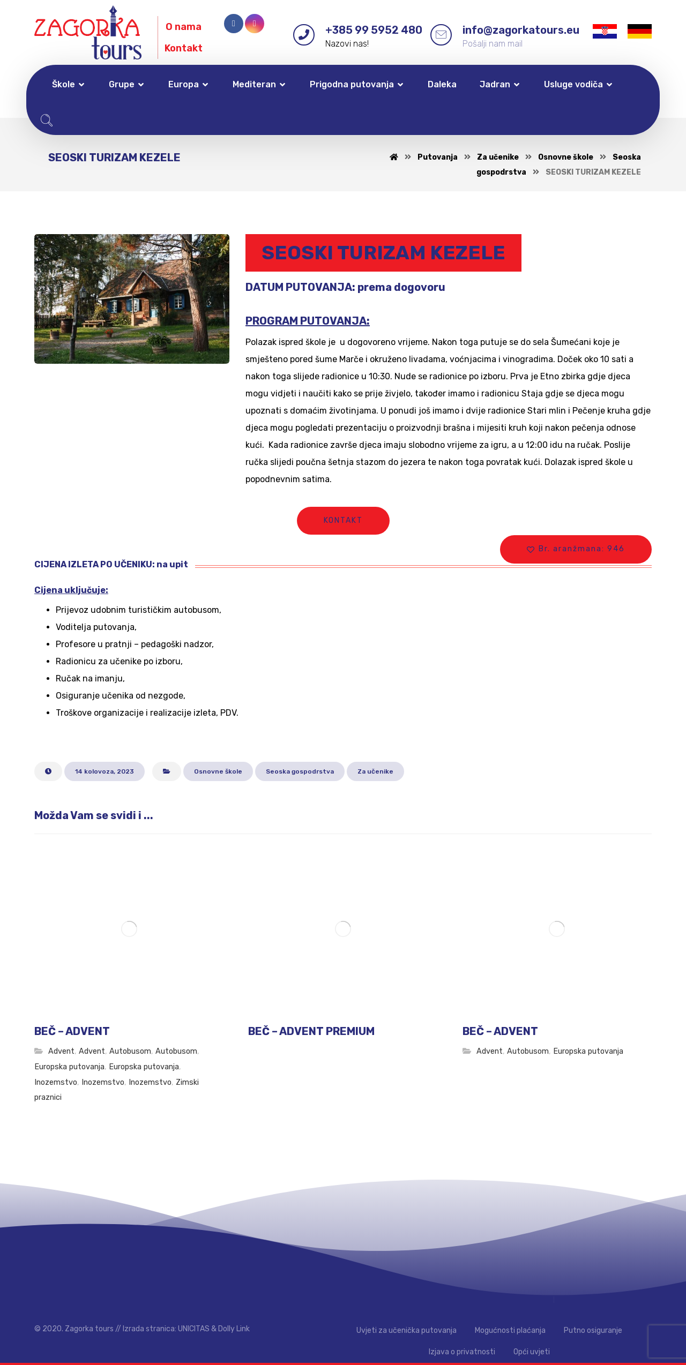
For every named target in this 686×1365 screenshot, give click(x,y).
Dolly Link (234, 1328)
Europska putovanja (69, 1066)
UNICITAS (194, 1328)
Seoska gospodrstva (300, 771)
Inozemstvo (55, 1082)
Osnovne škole (218, 771)
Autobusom (130, 1051)
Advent (61, 1051)
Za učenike (375, 771)
